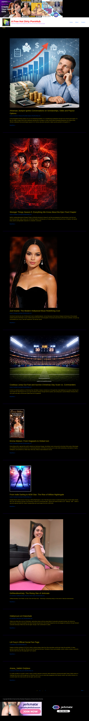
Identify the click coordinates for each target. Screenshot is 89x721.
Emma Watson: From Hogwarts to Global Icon (31, 446)
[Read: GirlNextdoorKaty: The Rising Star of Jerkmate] (36, 560)
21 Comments (13, 601)
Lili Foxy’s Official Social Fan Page (26, 647)
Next (83, 696)
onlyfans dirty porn (20, 676)
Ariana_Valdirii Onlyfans (21, 673)
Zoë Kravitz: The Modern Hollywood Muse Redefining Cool (37, 313)
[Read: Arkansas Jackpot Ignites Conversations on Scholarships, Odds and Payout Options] (44, 73)
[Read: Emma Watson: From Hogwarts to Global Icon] (17, 429)
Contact (83, 22)
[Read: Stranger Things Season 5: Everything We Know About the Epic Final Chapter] (33, 173)
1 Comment (12, 650)
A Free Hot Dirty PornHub (26, 21)
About (77, 22)
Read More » (13, 125)
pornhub (21, 217)
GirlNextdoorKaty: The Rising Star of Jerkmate (31, 598)
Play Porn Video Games (31, 601)
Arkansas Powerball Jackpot (26, 115)
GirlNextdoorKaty (21, 601)
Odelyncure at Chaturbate (22, 621)
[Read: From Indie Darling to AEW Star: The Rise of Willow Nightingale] (20, 484)
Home (72, 22)
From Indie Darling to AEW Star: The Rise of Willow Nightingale (39, 500)
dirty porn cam (20, 623)
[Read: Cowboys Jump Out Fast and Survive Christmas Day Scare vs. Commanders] (44, 361)
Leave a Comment (14, 115)
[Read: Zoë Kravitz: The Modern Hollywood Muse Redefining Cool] (33, 275)
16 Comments (13, 623)
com (17, 650)
